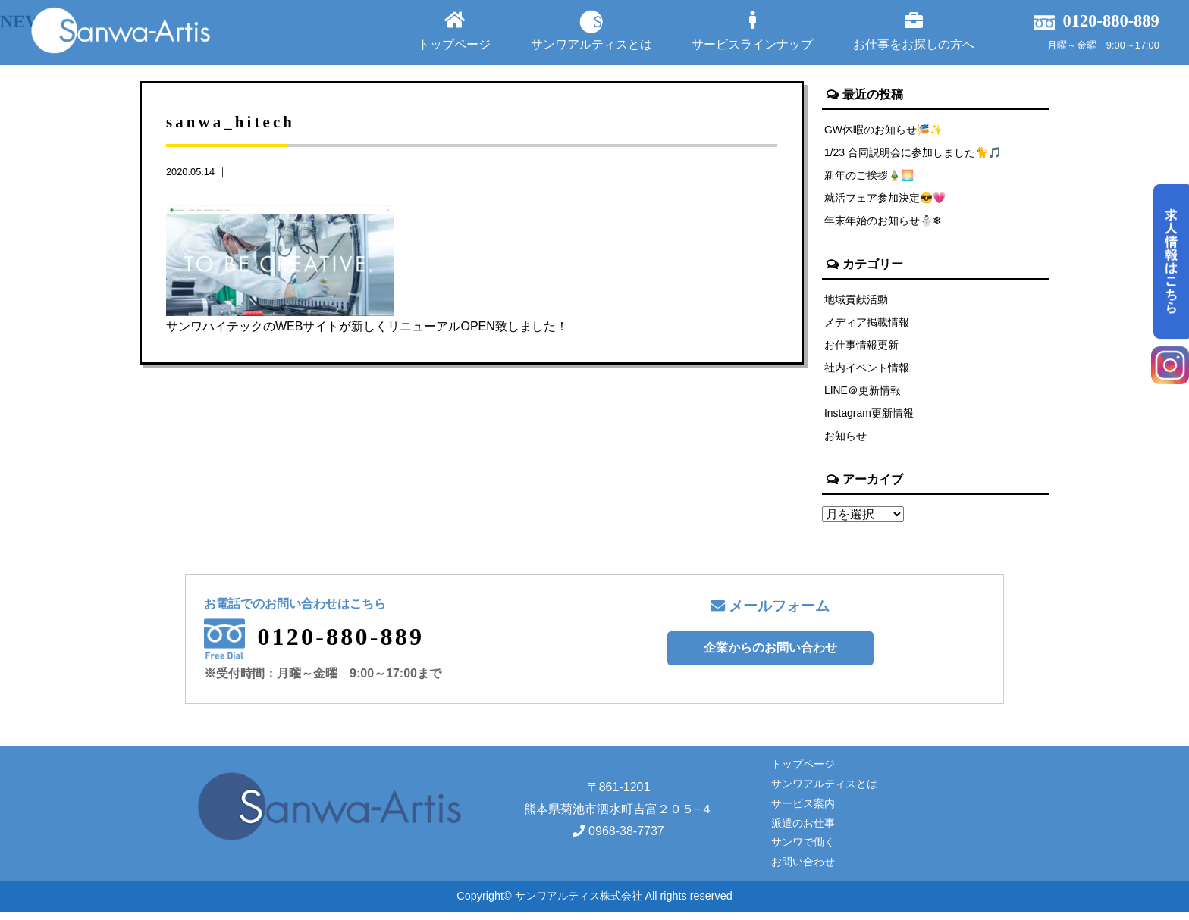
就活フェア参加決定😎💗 (885, 200)
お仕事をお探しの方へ (913, 31)
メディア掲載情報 (866, 326)
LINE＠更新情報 (863, 396)
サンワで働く (803, 850)
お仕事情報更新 (861, 349)
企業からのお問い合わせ (770, 655)
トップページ (454, 31)
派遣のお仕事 (803, 831)
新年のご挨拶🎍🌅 (869, 177)
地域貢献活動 (856, 302)
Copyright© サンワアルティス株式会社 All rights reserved (594, 904)
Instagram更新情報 (869, 420)
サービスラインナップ (752, 31)
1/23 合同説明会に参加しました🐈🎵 (913, 153)
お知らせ (845, 443)
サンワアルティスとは (591, 30)
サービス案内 (803, 811)
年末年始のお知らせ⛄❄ (883, 223)
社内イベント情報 (866, 373)
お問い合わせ (803, 870)
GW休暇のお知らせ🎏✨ (884, 130)
